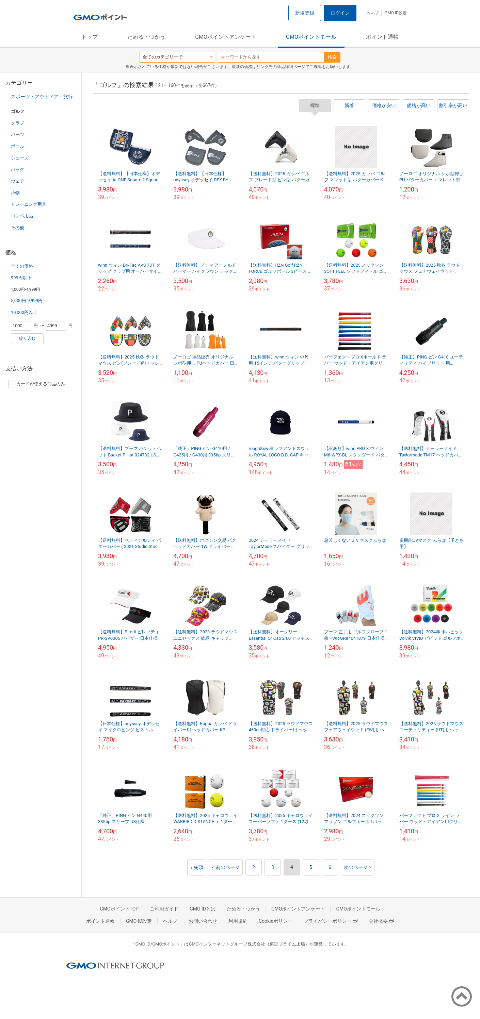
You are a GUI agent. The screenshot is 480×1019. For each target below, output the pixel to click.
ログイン (340, 13)
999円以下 (21, 277)
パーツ (17, 134)
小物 (15, 192)
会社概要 (381, 921)
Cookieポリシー (275, 921)
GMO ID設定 (396, 13)
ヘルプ (373, 13)
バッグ (17, 169)
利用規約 (237, 921)
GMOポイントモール (311, 37)
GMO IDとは (202, 909)
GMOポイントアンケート (225, 37)
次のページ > (357, 867)
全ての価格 (22, 266)
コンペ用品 (22, 215)
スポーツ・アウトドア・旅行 (42, 96)
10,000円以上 (24, 312)
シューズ (20, 158)
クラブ (17, 123)
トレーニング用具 (28, 204)
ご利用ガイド (164, 909)
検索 (332, 57)
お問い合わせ (203, 921)
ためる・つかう (146, 37)
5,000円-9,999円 (27, 300)
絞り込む (27, 338)
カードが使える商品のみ (36, 384)
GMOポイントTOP (119, 909)
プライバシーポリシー (330, 921)
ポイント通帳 (382, 37)
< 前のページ (226, 867)
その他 (17, 227)
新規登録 (304, 13)
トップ (89, 37)
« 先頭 (196, 867)
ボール (17, 146)
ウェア (17, 181)
